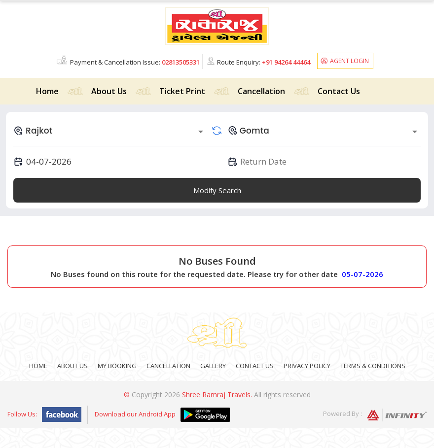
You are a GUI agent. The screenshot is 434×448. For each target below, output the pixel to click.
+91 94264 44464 (286, 62)
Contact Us (339, 91)
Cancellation (261, 91)
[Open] (201, 131)
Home (47, 91)
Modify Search (217, 190)
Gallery (213, 365)
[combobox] (110, 130)
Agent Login (349, 61)
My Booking (117, 365)
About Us (109, 91)
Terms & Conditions (372, 365)
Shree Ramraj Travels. (217, 394)
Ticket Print (182, 91)
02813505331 (181, 62)
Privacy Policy (307, 365)
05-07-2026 (362, 274)
